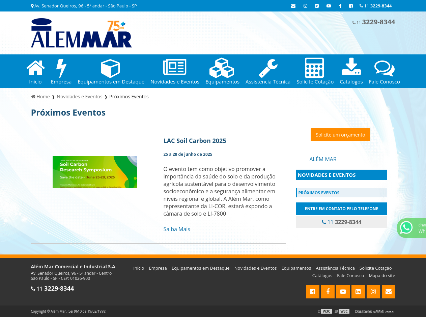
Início (138, 268)
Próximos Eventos (319, 193)
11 (376, 6)
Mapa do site (382, 275)
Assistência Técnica (335, 268)
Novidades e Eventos (327, 174)
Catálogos (322, 275)
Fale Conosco (350, 275)
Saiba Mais (177, 229)
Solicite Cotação (376, 268)
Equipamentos (296, 268)
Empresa (158, 268)
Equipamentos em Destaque (201, 268)
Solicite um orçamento (340, 134)
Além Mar (323, 159)
